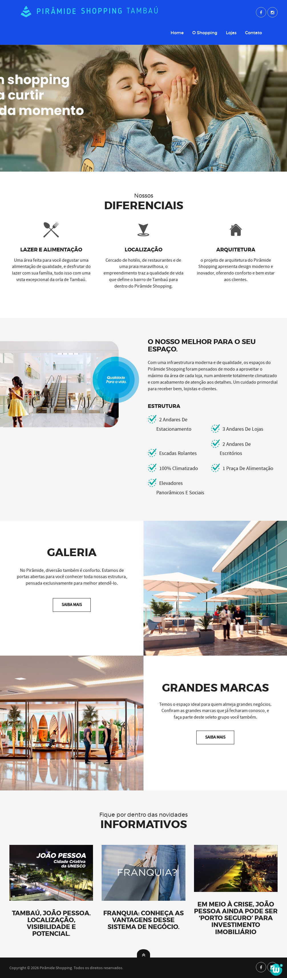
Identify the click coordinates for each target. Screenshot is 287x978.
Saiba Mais (72, 604)
